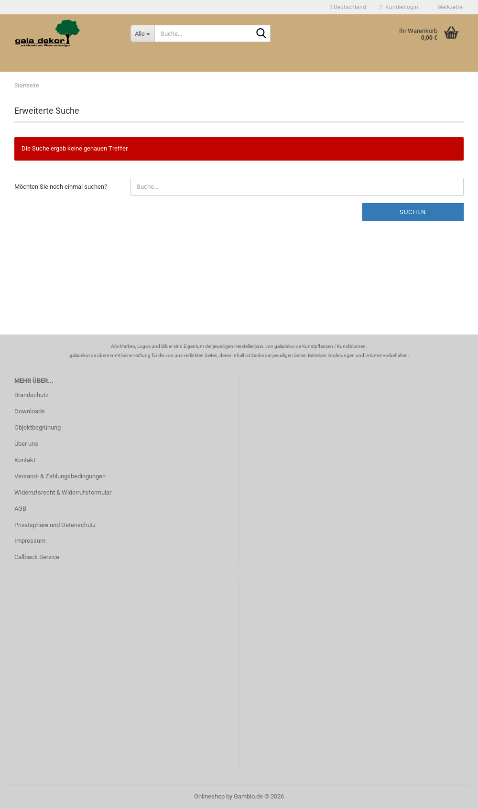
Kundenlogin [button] (399, 7)
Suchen (413, 212)
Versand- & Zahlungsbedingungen (60, 476)
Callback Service (36, 557)
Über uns (26, 443)
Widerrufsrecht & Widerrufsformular (62, 492)
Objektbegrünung (37, 427)
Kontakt (24, 460)
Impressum (29, 540)
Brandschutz (31, 395)
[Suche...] (142, 33)
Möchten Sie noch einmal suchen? (60, 186)
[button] (348, 7)
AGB (20, 508)
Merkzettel (448, 7)
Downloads (29, 411)
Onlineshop (209, 796)
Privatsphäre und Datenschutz (55, 525)
